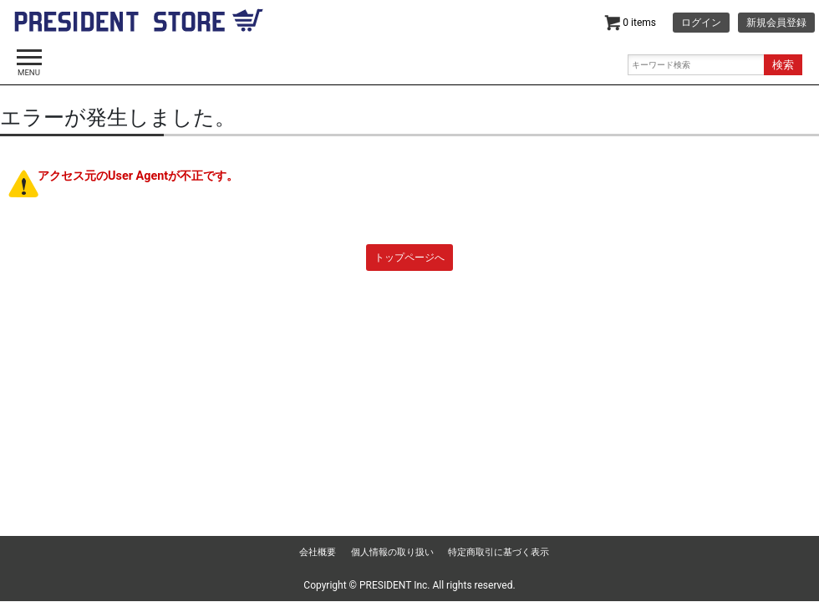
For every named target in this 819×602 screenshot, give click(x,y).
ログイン (701, 22)
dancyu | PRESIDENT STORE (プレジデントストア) (138, 25)
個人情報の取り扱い (392, 552)
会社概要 (317, 552)
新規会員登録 (776, 22)
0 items (630, 23)
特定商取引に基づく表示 (498, 552)
